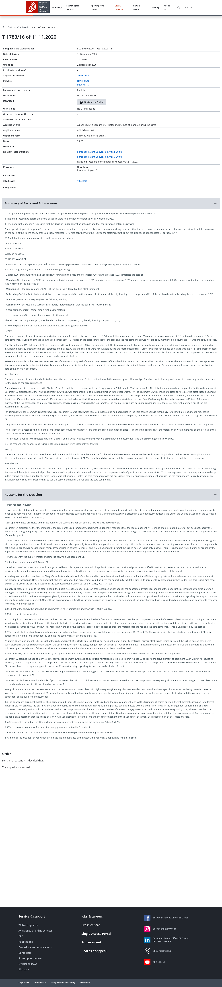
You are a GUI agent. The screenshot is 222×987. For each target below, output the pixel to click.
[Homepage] (3, 27)
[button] (111, 203)
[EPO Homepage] (38, 7)
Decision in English (91, 102)
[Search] (179, 7)
